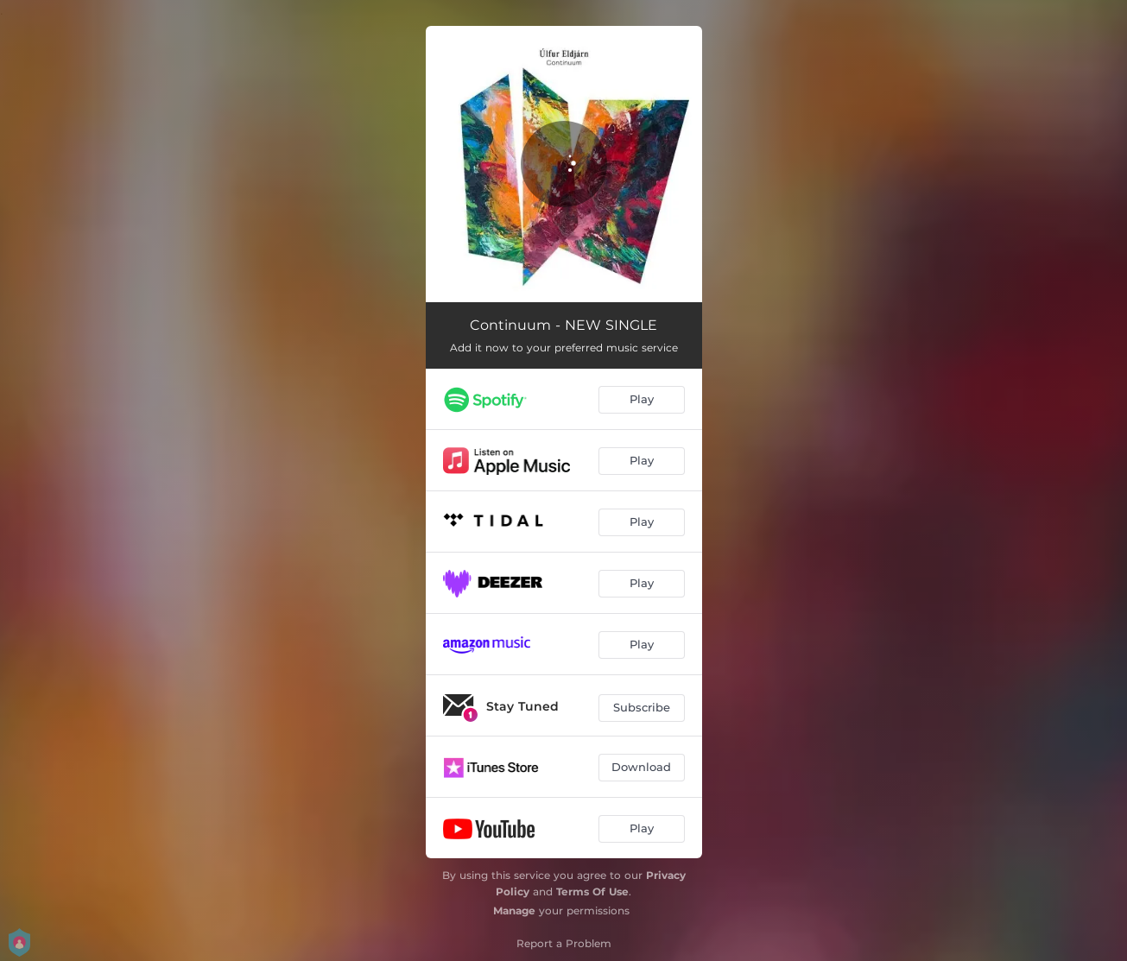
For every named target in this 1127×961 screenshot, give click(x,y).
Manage (514, 910)
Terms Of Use (592, 891)
